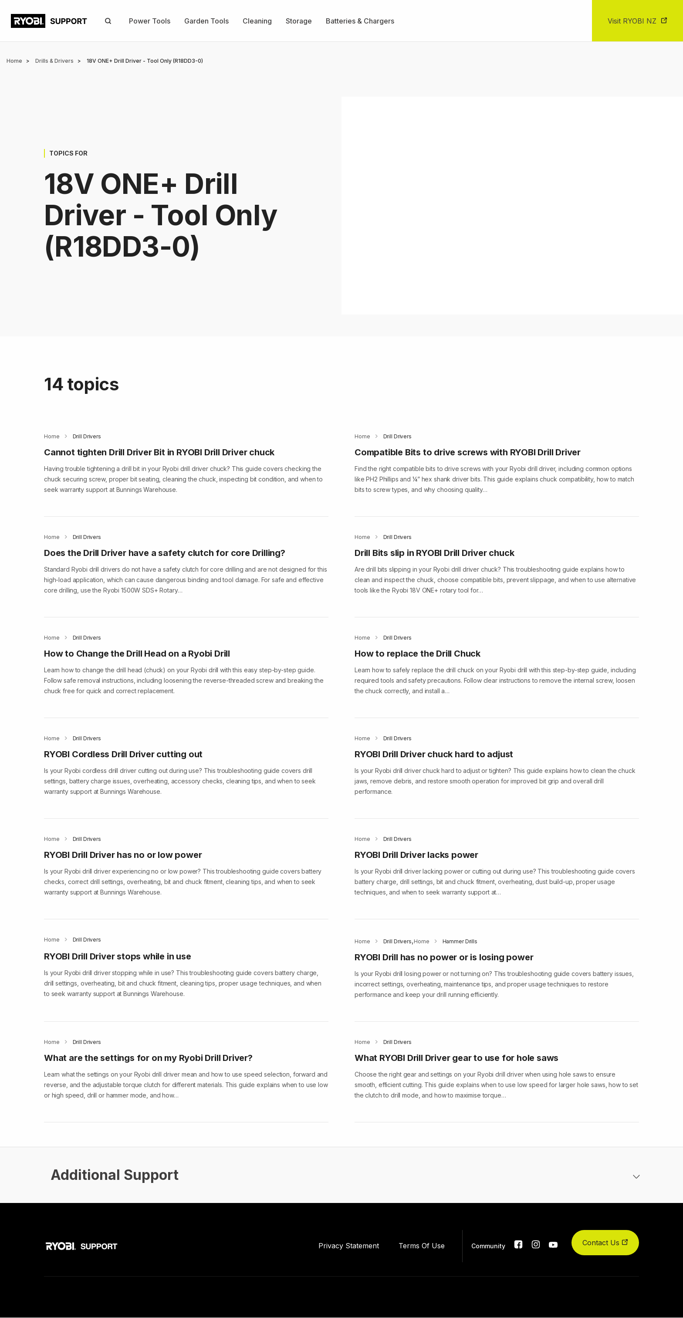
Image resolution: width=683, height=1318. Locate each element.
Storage (299, 21)
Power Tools (149, 21)
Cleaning (257, 21)
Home (14, 61)
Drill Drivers (87, 436)
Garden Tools (206, 21)
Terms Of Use (422, 1245)
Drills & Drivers (54, 61)
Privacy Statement (348, 1245)
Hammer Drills (460, 941)
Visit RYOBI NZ (632, 21)
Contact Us (605, 1242)
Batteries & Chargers (360, 21)
